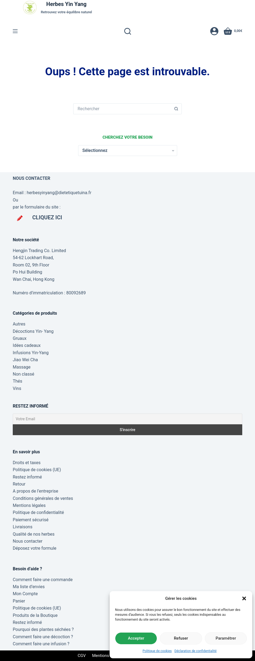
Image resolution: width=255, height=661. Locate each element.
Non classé (23, 374)
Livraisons (22, 526)
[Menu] (15, 31)
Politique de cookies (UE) (37, 469)
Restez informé (27, 477)
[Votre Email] (127, 418)
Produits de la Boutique (35, 615)
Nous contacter (27, 541)
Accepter (136, 638)
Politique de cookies (157, 651)
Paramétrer (226, 638)
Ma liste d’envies (29, 586)
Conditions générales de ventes (43, 498)
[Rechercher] (127, 31)
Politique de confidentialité (38, 512)
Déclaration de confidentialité (195, 651)
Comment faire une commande (43, 579)
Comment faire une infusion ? (41, 643)
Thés (17, 381)
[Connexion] (214, 31)
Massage (21, 367)
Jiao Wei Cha (25, 359)
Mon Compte (25, 593)
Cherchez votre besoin (127, 137)
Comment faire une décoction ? (43, 636)
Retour (19, 484)
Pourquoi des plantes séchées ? (43, 629)
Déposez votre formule (34, 548)
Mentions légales (29, 505)
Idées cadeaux (27, 345)
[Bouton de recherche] (176, 108)
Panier (19, 601)
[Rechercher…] (122, 108)
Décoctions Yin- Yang (33, 331)
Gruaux (20, 338)
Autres (19, 324)
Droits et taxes (26, 462)
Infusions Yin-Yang (31, 352)
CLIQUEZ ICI (47, 217)
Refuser (181, 638)
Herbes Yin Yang (66, 4)
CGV (82, 655)
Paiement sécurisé (31, 519)
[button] (244, 598)
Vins (17, 388)
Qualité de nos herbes (34, 534)
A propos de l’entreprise (35, 491)
